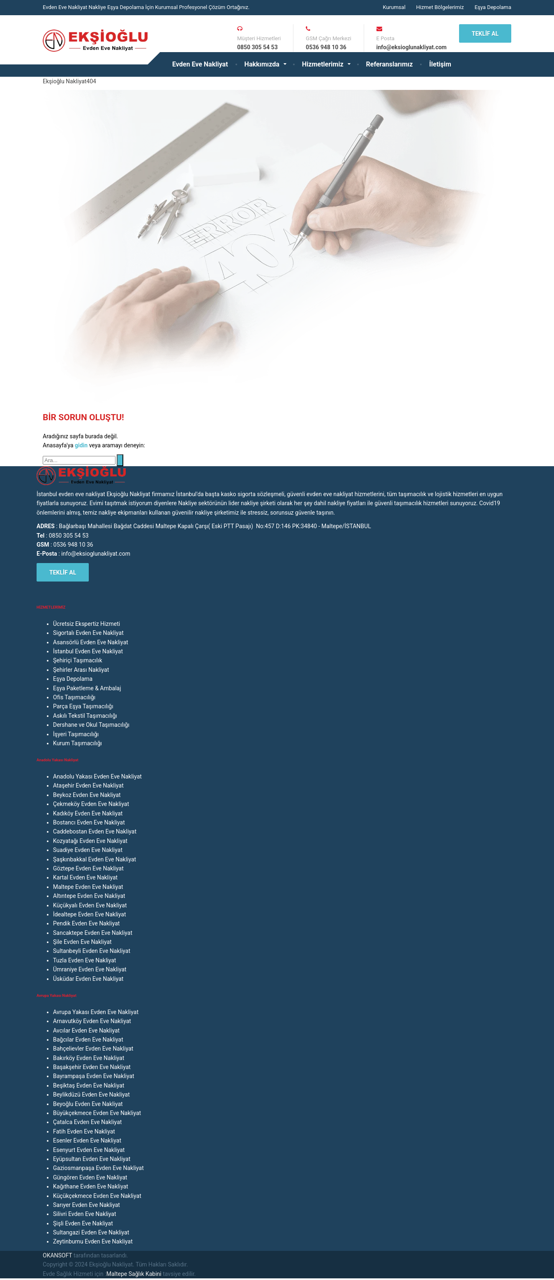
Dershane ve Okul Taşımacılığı (91, 724)
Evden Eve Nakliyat (200, 64)
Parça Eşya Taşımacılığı (83, 706)
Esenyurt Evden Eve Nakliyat (89, 1150)
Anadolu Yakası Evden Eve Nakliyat (97, 776)
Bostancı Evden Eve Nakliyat (89, 822)
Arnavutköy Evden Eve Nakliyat (92, 1021)
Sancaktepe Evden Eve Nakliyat (92, 933)
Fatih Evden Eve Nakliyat (84, 1131)
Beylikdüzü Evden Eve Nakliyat (91, 1094)
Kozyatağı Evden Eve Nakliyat (90, 841)
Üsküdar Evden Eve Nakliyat (88, 978)
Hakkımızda (262, 64)
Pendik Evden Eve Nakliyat (86, 923)
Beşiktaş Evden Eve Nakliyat (88, 1085)
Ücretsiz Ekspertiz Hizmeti (86, 624)
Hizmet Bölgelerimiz (440, 7)
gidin (82, 445)
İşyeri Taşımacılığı (76, 734)
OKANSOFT (57, 1255)
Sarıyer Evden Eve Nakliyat (86, 1205)
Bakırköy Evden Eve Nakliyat (88, 1058)
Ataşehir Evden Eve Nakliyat (88, 785)
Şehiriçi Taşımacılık (77, 660)
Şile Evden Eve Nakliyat (82, 942)
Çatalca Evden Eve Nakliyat (87, 1122)
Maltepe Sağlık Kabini (134, 1274)
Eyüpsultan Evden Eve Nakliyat (91, 1159)
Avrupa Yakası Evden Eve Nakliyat (95, 1012)
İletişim (440, 64)
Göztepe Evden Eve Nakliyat (88, 868)
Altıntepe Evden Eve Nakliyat (89, 896)
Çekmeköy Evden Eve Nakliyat (91, 804)
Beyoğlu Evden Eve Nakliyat (88, 1104)
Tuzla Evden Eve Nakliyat (84, 960)
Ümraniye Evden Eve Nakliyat (90, 969)
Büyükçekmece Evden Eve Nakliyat (97, 1113)
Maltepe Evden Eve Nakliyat (88, 887)
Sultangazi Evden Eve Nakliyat (91, 1232)
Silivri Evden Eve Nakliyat (84, 1214)
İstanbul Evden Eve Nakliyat (88, 651)
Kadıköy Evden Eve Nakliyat (87, 813)
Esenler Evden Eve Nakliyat (87, 1140)
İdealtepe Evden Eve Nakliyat (89, 914)
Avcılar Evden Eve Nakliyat (86, 1030)
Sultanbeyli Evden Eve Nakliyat (91, 951)
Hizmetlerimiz (323, 64)
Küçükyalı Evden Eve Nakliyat (90, 905)
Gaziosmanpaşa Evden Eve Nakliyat (98, 1168)
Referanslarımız (389, 64)
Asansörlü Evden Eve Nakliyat (90, 642)
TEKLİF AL (485, 33)
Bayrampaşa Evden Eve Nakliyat (93, 1076)
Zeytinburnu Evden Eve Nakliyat (93, 1241)
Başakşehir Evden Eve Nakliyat (92, 1067)
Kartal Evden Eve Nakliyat (85, 877)
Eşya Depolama (493, 7)
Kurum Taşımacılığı (77, 743)
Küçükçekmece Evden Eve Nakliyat (97, 1196)
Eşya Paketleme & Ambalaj (87, 688)
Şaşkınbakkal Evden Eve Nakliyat (94, 859)
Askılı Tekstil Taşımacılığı (85, 715)
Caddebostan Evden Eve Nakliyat (94, 831)
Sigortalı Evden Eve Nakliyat (88, 633)
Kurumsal (394, 7)
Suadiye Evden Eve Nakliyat (87, 850)
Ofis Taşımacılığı (74, 697)
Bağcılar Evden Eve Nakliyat (88, 1039)
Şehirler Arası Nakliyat (81, 669)
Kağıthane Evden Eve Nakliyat (90, 1186)
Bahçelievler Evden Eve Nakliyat (93, 1048)
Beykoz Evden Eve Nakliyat (87, 795)
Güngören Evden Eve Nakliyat (90, 1177)
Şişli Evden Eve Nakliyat (83, 1223)
